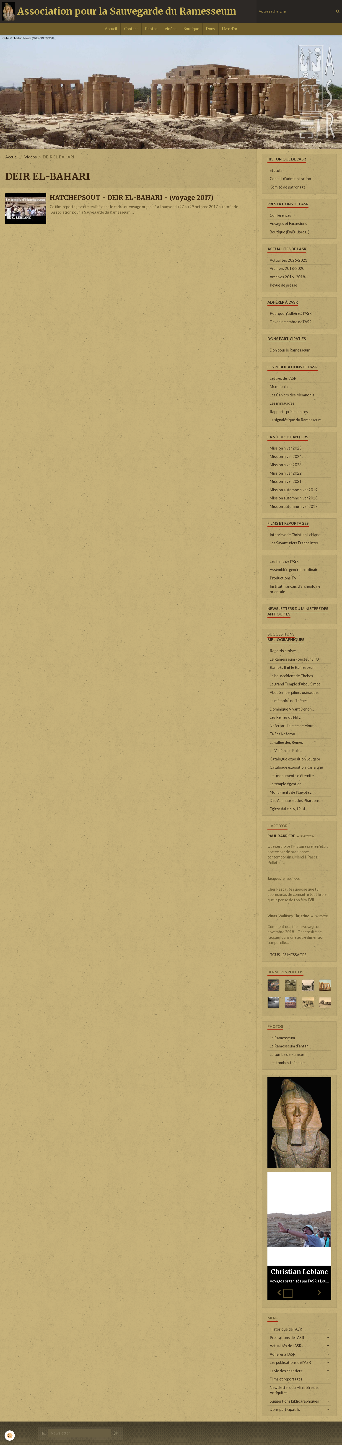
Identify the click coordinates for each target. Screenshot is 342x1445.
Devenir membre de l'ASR (291, 322)
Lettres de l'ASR (283, 378)
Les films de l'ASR (284, 561)
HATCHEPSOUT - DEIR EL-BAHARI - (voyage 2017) (132, 197)
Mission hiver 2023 (286, 465)
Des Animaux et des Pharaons (295, 800)
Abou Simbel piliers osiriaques (294, 692)
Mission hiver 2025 (286, 448)
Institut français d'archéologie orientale (295, 589)
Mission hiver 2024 (286, 456)
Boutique (191, 28)
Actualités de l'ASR (285, 1346)
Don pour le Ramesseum (290, 350)
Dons (210, 28)
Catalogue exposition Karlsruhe (296, 767)
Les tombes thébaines (288, 1062)
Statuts (276, 170)
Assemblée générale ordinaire (294, 569)
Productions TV (283, 578)
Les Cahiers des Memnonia (292, 395)
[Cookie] (10, 1435)
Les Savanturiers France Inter (294, 543)
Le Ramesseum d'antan (289, 1046)
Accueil (111, 28)
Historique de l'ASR (286, 1329)
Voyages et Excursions (288, 223)
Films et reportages (286, 1379)
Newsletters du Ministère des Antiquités (294, 1390)
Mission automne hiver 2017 (294, 506)
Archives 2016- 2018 (287, 277)
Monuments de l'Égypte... (290, 792)
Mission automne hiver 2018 (294, 498)
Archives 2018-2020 (287, 268)
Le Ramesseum (282, 1038)
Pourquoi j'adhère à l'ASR (291, 313)
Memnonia (279, 386)
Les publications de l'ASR (290, 1362)
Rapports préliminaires (289, 411)
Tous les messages (288, 955)
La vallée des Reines (286, 742)
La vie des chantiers (286, 1371)
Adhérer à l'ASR (282, 1354)
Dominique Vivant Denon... (292, 709)
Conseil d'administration (290, 178)
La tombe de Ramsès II (289, 1054)
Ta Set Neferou (282, 734)
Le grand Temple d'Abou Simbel (295, 684)
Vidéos (170, 28)
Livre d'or (229, 28)
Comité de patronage (288, 187)
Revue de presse (283, 285)
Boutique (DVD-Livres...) (289, 232)
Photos (151, 28)
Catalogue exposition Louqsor (295, 759)
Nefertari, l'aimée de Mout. (292, 726)
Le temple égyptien (285, 784)
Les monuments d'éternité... (293, 775)
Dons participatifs (285, 1409)
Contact (131, 28)
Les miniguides (282, 403)
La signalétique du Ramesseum (295, 420)
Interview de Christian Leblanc (295, 535)
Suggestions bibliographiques (294, 1401)
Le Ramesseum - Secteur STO (294, 659)
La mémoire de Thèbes (289, 700)
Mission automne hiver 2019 (294, 490)
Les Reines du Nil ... (285, 717)
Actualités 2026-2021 (288, 260)
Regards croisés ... (284, 651)
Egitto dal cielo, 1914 (287, 809)
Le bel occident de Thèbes (291, 676)
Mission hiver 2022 (286, 473)
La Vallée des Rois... (286, 750)
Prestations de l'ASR (287, 1337)
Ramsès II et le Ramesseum (293, 667)
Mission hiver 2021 (286, 481)
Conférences (280, 215)
